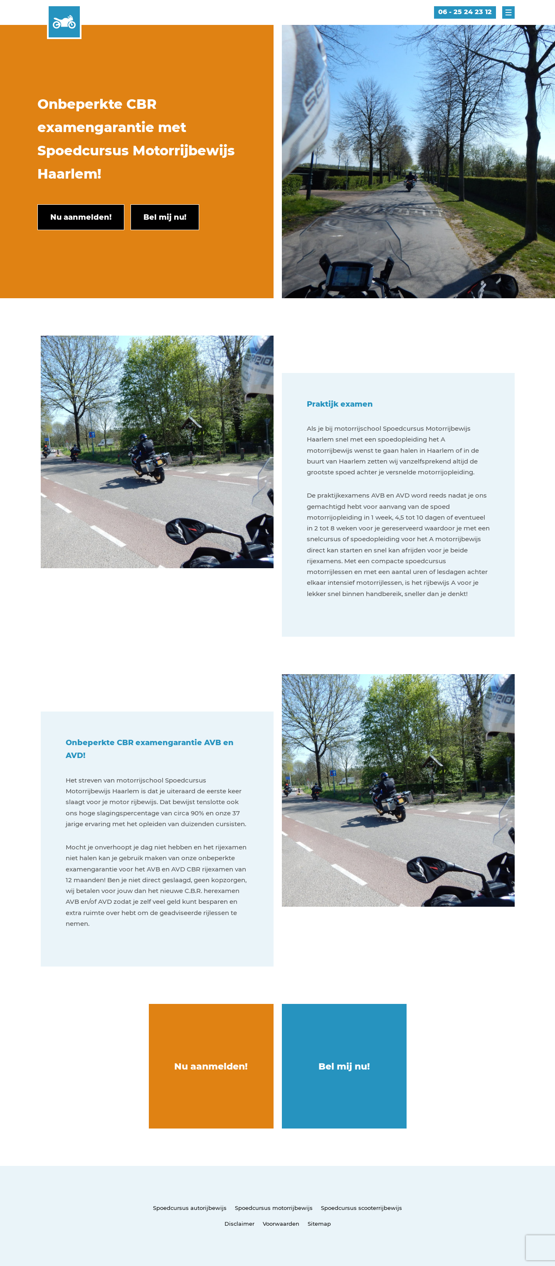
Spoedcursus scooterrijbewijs (361, 1208)
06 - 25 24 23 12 (465, 12)
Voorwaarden (281, 1223)
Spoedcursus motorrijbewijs (274, 1208)
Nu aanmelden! (211, 1066)
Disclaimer (239, 1223)
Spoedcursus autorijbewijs (190, 1208)
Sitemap (319, 1223)
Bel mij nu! (344, 1066)
